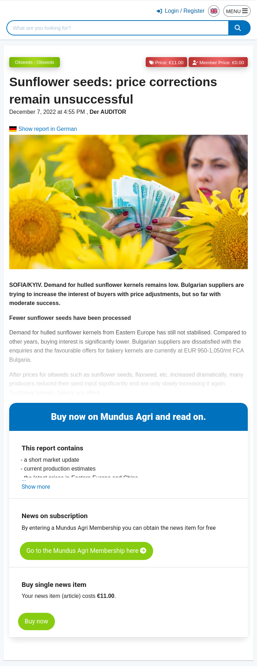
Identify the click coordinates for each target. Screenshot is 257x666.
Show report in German (43, 129)
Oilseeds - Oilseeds (34, 62)
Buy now (36, 621)
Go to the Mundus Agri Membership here (86, 550)
